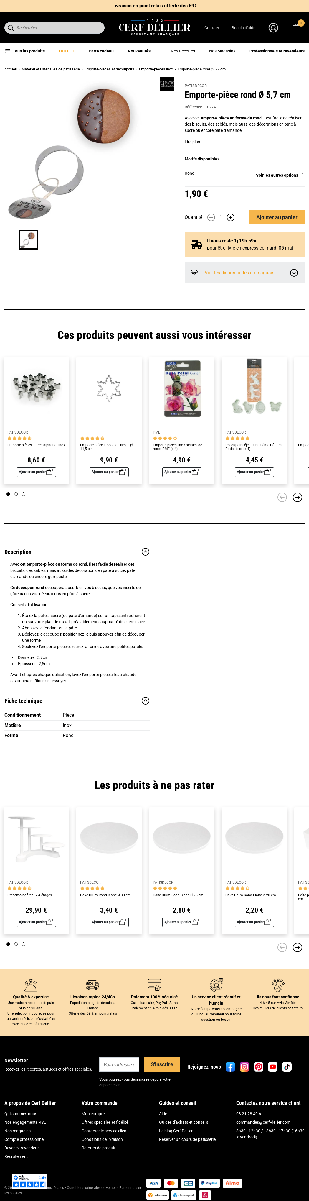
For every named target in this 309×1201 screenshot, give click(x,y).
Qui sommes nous (20, 1113)
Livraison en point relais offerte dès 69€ (154, 6)
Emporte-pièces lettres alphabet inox (36, 445)
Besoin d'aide (243, 27)
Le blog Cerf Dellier (176, 1130)
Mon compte (93, 1113)
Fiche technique (77, 700)
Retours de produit (98, 1148)
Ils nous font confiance (278, 997)
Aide (163, 1113)
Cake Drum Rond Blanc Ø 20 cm (250, 895)
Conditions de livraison (102, 1139)
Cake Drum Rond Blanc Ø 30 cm (105, 895)
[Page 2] (16, 494)
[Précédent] (282, 497)
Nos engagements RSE (25, 1122)
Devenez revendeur (21, 1148)
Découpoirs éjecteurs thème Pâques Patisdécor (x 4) (253, 447)
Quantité (193, 217)
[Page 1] (8, 494)
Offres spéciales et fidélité (105, 1122)
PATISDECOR (196, 85)
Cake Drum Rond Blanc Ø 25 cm (178, 895)
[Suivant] (297, 497)
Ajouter (277, 217)
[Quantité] (221, 217)
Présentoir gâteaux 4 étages (29, 895)
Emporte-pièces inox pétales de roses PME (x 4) (177, 447)
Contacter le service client (105, 1130)
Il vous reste (232, 241)
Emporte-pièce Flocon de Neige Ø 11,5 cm (106, 447)
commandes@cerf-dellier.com (263, 1122)
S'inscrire (162, 1064)
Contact (211, 27)
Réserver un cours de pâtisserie (187, 1139)
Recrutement (16, 1156)
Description (77, 552)
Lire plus (192, 142)
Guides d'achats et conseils (183, 1122)
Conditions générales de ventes (91, 1188)
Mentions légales (50, 1188)
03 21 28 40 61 (249, 1113)
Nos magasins (17, 1130)
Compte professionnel (24, 1139)
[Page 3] (23, 494)
